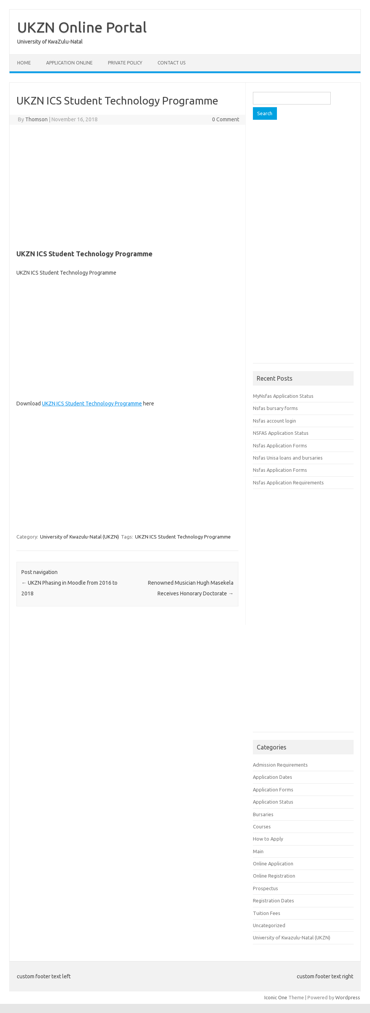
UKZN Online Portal (82, 27)
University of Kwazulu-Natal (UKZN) (79, 536)
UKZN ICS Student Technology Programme (92, 403)
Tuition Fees (266, 913)
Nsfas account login (274, 420)
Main (258, 851)
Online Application (273, 863)
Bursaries (263, 814)
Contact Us (171, 62)
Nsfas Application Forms (280, 445)
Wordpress (347, 997)
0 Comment (225, 119)
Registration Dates (273, 900)
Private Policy (125, 62)
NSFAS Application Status (281, 433)
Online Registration (274, 875)
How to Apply (268, 838)
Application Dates (272, 777)
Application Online (69, 62)
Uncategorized (269, 925)
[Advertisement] (127, 185)
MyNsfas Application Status (283, 396)
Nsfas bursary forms (275, 408)
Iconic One (275, 997)
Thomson (36, 119)
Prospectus (265, 888)
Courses (262, 826)
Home (24, 62)
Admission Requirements (280, 764)
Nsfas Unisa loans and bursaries (288, 457)
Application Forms (273, 789)
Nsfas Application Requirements (288, 482)
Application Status (273, 801)
